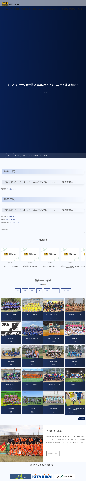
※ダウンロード (11, 189)
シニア (56, 290)
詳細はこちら (52, 453)
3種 (32, 290)
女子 (47, 290)
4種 (39, 290)
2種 (25, 290)
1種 (18, 290)
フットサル (66, 290)
